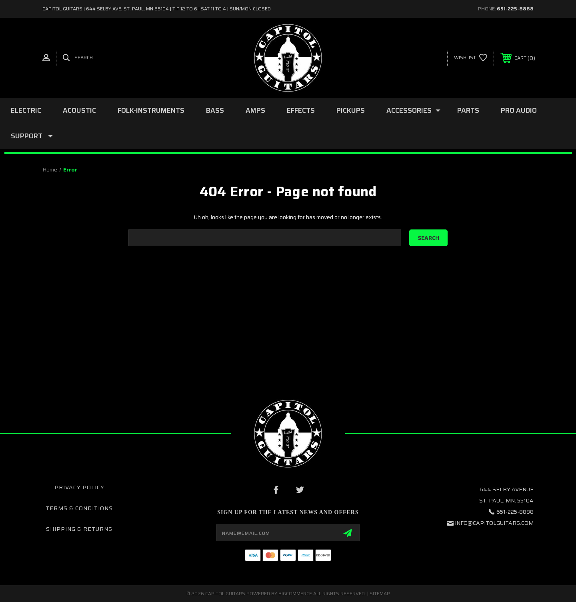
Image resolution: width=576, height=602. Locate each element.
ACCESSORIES (413, 110)
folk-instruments (151, 110)
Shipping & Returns (79, 528)
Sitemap (380, 593)
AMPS (255, 110)
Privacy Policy (79, 487)
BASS (215, 110)
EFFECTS (301, 110)
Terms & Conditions (79, 508)
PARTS (468, 110)
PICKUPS (350, 110)
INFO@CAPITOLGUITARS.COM (494, 522)
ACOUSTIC (79, 110)
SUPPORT (32, 136)
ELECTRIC (26, 110)
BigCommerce (295, 593)
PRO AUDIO (519, 110)
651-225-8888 (515, 8)
